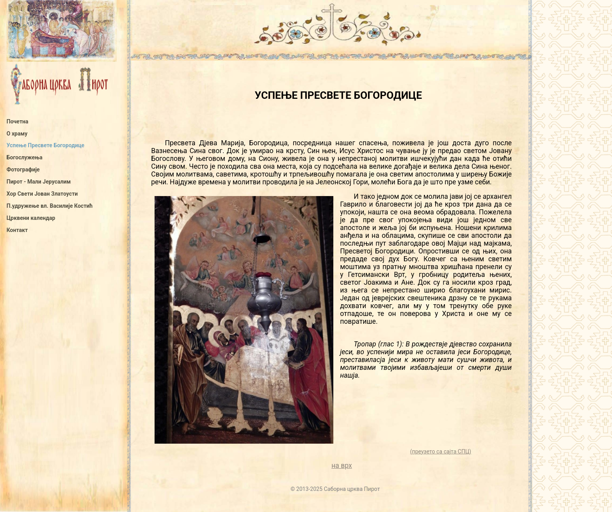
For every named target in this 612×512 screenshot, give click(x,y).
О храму (17, 133)
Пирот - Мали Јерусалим (39, 181)
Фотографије (23, 169)
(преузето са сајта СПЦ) (440, 451)
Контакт (17, 230)
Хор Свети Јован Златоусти (42, 194)
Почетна (17, 121)
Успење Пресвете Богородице (45, 145)
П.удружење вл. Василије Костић (50, 206)
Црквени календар (31, 218)
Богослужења (25, 157)
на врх (341, 465)
